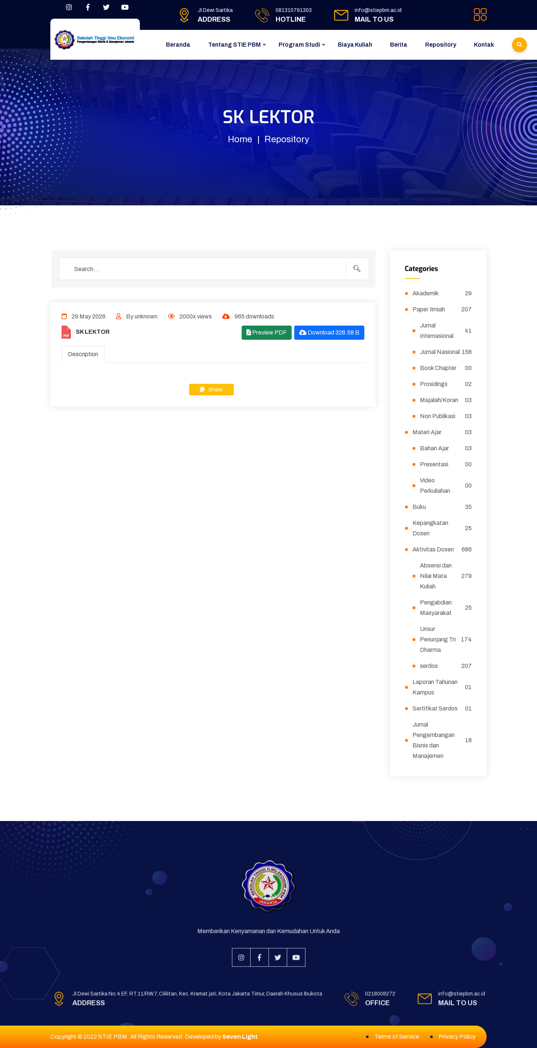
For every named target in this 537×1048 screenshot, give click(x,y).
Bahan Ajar (446, 448)
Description (83, 354)
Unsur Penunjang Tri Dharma (446, 639)
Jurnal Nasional (446, 352)
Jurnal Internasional (446, 330)
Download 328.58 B (329, 332)
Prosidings (446, 384)
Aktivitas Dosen (442, 549)
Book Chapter (446, 368)
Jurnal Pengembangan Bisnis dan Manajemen (442, 740)
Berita (398, 44)
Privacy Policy (457, 1036)
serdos (446, 666)
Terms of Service (396, 1036)
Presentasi (446, 464)
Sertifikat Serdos (442, 708)
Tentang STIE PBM (234, 44)
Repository (440, 44)
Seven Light (240, 1036)
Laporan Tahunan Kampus (442, 687)
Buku (442, 507)
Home (240, 139)
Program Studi (299, 44)
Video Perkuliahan (446, 485)
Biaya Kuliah (355, 44)
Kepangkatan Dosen (442, 528)
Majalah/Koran (446, 400)
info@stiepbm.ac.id (378, 10)
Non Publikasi (446, 416)
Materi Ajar (442, 432)
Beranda (178, 44)
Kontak (484, 44)
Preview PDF (266, 332)
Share (211, 389)
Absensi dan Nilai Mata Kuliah (446, 576)
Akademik (442, 293)
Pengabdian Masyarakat (446, 607)
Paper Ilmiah (442, 309)
